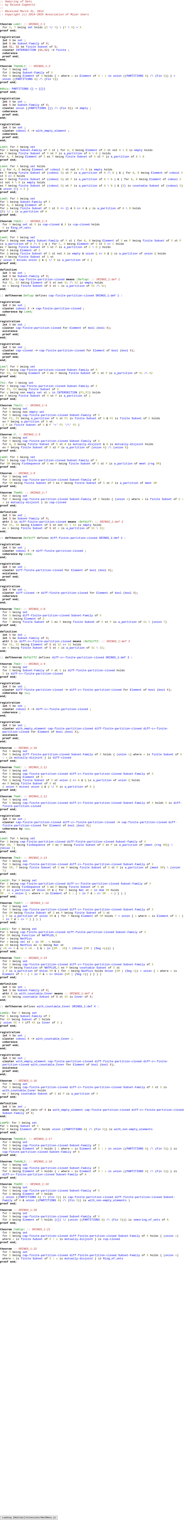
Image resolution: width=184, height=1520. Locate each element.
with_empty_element (51, 157)
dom (101, 1068)
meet (142, 556)
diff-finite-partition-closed (42, 626)
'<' (55, 510)
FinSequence (31, 556)
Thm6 (26, 995)
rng (151, 556)
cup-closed (81, 269)
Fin (159, 91)
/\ (151, 91)
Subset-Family (28, 52)
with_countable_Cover (36, 1192)
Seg (98, 1138)
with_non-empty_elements (133, 1355)
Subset (43, 56)
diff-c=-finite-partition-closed (45, 770)
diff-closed (25, 711)
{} (32, 107)
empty (84, 130)
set (30, 33)
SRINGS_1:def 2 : (112, 646)
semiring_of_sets (146, 1464)
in (110, 91)
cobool (21, 157)
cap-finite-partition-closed (41, 335)
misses (22, 312)
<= (10, 1138)
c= (10, 211)
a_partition (73, 184)
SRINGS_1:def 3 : (119, 789)
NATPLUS (48, 1122)
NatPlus (26, 1126)
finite (31, 56)
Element (28, 91)
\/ (51, 33)
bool (91, 394)
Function (28, 1122)
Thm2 (26, 832)
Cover (79, 1196)
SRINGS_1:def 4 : (85, 1208)
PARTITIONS (135, 91)
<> (62, 250)
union (117, 91)
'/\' (67, 510)
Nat (81, 1068)
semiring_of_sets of (27, 1332)
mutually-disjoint (87, 533)
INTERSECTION (26, 60)
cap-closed (51, 269)
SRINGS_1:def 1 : (109, 355)
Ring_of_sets (21, 273)
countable (139, 223)
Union (6, 1018)
